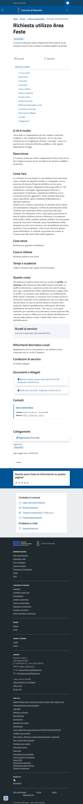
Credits (54, 792)
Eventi (15, 645)
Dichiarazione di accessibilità (23, 754)
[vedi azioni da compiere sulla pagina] (49, 58)
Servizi (22, 19)
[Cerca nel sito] (66, 10)
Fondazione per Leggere (22, 744)
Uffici (15, 576)
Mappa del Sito (28, 795)
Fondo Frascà (18, 719)
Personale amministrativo (22, 569)
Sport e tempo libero (24, 407)
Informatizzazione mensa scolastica (26, 705)
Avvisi (15, 629)
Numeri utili (17, 689)
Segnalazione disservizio (22, 762)
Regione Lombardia (19, 3)
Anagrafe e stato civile (21, 592)
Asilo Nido (16, 709)
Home (15, 19)
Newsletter (17, 783)
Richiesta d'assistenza (21, 768)
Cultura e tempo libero (36, 19)
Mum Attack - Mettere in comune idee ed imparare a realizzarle (36, 737)
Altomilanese (18, 726)
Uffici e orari (17, 686)
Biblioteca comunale (20, 712)
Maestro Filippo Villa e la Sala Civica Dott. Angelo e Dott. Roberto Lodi (38, 702)
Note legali (17, 750)
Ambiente (16, 589)
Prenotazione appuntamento (23, 765)
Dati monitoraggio (19, 792)
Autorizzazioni (18, 596)
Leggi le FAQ (17, 760)
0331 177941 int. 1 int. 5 (33, 415)
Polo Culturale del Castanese (23, 740)
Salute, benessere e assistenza (24, 613)
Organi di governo (19, 566)
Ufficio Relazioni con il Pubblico (24, 682)
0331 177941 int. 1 (27, 666)
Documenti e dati (19, 559)
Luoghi (15, 642)
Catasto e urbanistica (21, 599)
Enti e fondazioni (19, 562)
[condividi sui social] (18, 58)
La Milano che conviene (21, 733)
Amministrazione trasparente (23, 757)
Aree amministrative (20, 555)
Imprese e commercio (21, 610)
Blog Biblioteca (18, 716)
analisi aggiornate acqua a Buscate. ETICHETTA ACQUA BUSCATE (37, 730)
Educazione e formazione (22, 606)
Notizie (15, 626)
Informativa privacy (20, 747)
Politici (15, 573)
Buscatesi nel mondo (20, 723)
